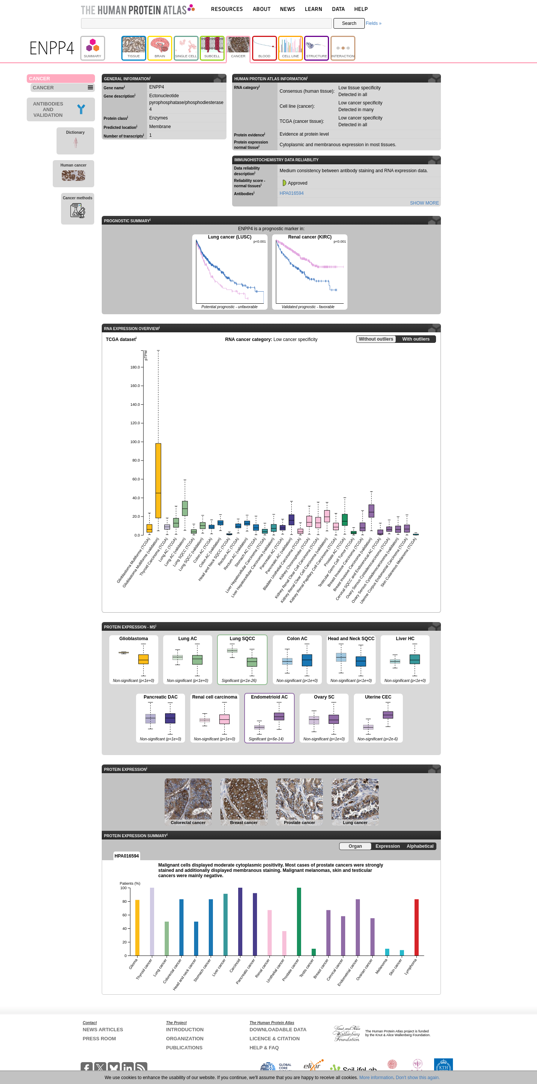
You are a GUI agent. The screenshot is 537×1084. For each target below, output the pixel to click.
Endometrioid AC (269, 718)
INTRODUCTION (185, 1029)
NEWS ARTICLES (103, 1029)
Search (349, 23)
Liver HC (405, 660)
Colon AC (297, 660)
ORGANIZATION (184, 1038)
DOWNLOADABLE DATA (277, 1029)
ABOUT (262, 9)
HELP (361, 9)
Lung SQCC (242, 660)
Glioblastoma (133, 660)
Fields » (373, 23)
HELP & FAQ (264, 1047)
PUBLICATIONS (184, 1047)
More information (376, 1077)
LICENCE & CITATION (274, 1038)
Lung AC (187, 660)
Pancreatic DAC (160, 718)
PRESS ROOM (99, 1038)
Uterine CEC (378, 718)
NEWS (287, 9)
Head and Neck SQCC (351, 660)
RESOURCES (227, 9)
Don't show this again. (418, 1077)
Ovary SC (324, 718)
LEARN (313, 9)
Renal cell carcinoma (214, 718)
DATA (338, 9)
